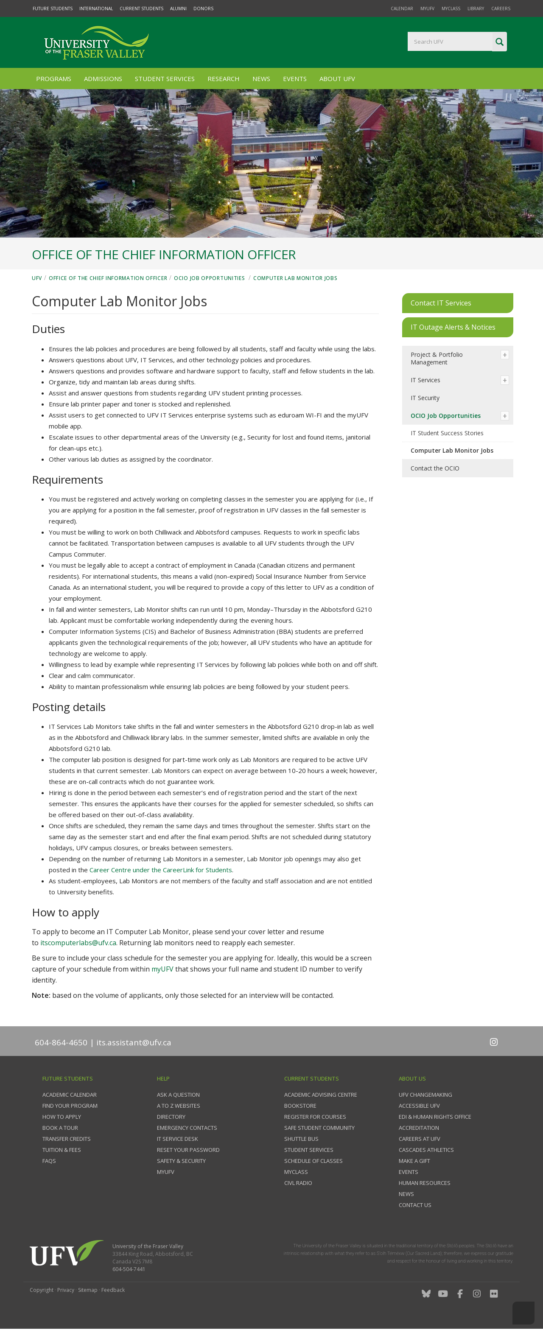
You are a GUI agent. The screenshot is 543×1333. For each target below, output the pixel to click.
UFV (37, 278)
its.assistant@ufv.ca (133, 1042)
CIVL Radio (298, 1183)
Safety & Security (181, 1161)
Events (295, 78)
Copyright (41, 1290)
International (96, 8)
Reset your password (188, 1150)
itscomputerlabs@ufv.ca (78, 942)
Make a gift (414, 1161)
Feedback (113, 1290)
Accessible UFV (419, 1105)
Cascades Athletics (426, 1150)
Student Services (165, 78)
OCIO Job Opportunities (210, 278)
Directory (171, 1116)
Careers (500, 8)
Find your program (70, 1105)
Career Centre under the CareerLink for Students (161, 869)
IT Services (425, 380)
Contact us (415, 1205)
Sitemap (88, 1290)
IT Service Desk (177, 1139)
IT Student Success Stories (447, 433)
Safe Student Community (319, 1127)
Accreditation (419, 1127)
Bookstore (300, 1105)
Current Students (141, 8)
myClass (451, 8)
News (261, 78)
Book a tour (60, 1127)
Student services (308, 1150)
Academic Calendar (69, 1094)
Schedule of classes (313, 1161)
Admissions (103, 78)
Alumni (178, 8)
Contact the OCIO (435, 468)
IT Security (425, 398)
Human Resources (425, 1183)
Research (223, 78)
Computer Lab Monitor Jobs (295, 278)
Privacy (65, 1290)
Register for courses (315, 1116)
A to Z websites (178, 1105)
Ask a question (178, 1094)
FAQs (49, 1161)
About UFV (337, 78)
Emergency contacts (187, 1127)
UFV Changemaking (425, 1094)
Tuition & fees (61, 1150)
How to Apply (61, 1116)
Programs (53, 78)
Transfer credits (66, 1139)
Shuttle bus (301, 1139)
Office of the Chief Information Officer (108, 278)
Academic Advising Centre (320, 1094)
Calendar (402, 8)
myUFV (427, 8)
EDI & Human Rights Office (435, 1116)
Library (475, 8)
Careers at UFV (419, 1139)
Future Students (53, 8)
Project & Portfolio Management (437, 358)
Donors (203, 8)
